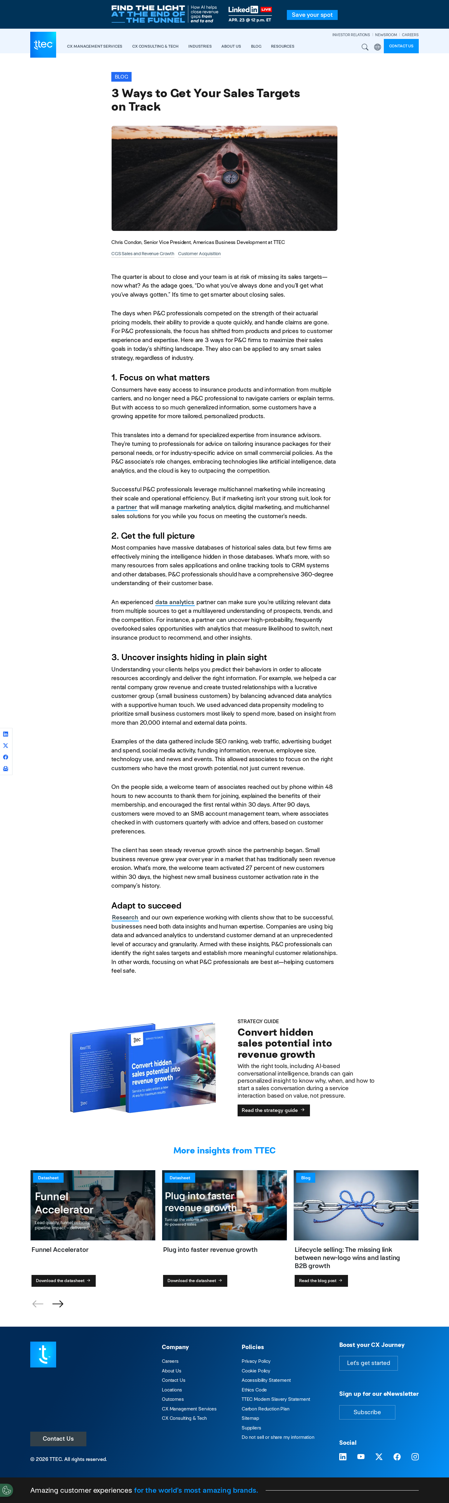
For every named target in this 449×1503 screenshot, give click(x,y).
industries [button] (200, 46)
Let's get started (368, 1363)
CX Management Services (189, 1409)
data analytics (174, 602)
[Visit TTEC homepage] (43, 1354)
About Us (171, 1371)
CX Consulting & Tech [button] (155, 46)
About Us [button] (231, 46)
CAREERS (410, 34)
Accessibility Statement (266, 1380)
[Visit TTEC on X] (379, 1457)
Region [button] (377, 47)
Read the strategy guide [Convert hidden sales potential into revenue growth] (274, 1110)
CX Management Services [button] (94, 46)
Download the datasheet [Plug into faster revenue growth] (195, 1280)
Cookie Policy (256, 1371)
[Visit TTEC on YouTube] (361, 1457)
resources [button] (282, 46)
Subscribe (367, 1412)
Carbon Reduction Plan (265, 1409)
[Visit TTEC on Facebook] (397, 1457)
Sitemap (250, 1418)
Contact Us (58, 1439)
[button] (57, 1304)
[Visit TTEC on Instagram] (415, 1457)
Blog (256, 46)
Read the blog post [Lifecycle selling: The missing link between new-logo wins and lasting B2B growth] (321, 1280)
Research (125, 917)
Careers (170, 1361)
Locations (172, 1390)
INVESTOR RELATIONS (351, 34)
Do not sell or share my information (278, 1437)
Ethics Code (254, 1390)
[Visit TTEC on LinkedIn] (342, 1457)
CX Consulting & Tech (184, 1418)
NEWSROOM (386, 34)
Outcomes (173, 1399)
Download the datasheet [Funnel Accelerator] (64, 1280)
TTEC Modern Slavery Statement (276, 1399)
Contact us (401, 46)
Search (365, 47)
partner (127, 507)
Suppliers (251, 1428)
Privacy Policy (256, 1361)
